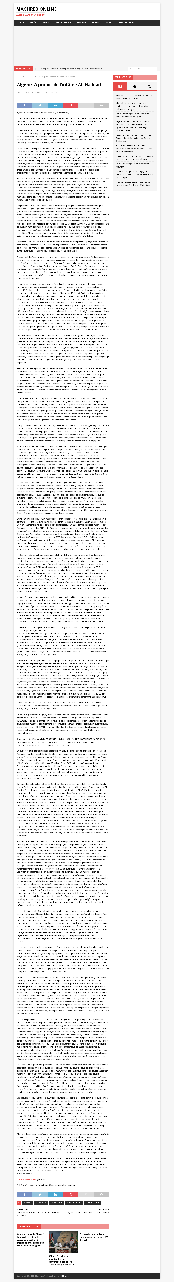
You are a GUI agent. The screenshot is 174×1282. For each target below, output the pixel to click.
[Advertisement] (87, 46)
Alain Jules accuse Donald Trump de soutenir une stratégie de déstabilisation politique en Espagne (133, 106)
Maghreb (81, 22)
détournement (74, 1203)
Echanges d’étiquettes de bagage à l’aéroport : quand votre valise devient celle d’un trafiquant (134, 174)
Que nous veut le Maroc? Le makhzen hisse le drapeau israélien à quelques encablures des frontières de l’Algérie (30, 1240)
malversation (92, 1203)
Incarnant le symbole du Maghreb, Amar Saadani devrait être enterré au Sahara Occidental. (133, 138)
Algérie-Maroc (63, 22)
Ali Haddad (41, 1203)
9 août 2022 (25, 92)
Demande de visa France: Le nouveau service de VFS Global (94, 1237)
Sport (108, 22)
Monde (95, 22)
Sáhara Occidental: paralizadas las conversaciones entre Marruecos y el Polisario (61, 1260)
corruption (56, 1203)
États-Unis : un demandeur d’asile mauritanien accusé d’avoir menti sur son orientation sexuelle (134, 148)
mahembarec (39, 92)
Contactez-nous (126, 22)
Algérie (34, 22)
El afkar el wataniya (26, 1179)
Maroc (46, 22)
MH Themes (64, 1276)
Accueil (20, 22)
